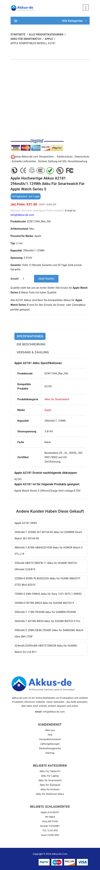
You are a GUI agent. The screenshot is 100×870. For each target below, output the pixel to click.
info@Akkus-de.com (22, 214)
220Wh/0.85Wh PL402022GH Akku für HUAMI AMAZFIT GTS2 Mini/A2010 (47, 581)
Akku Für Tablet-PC (50, 771)
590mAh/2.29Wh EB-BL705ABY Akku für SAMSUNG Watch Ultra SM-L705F (49, 633)
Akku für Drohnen (49, 789)
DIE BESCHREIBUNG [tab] (31, 344)
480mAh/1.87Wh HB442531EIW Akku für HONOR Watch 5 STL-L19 (49, 550)
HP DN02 (50, 817)
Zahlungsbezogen (50, 743)
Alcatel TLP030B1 (50, 826)
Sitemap (50, 753)
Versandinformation (50, 739)
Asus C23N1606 (50, 835)
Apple (49, 38)
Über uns (50, 730)
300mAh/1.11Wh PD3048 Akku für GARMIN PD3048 (45, 612)
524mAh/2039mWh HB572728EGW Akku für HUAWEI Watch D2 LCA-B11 (46, 648)
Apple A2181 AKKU (26, 523)
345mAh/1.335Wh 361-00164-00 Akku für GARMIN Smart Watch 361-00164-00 (48, 535)
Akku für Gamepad (50, 785)
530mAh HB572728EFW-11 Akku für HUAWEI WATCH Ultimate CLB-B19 (46, 566)
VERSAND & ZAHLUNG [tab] (33, 352)
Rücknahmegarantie (50, 748)
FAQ (50, 734)
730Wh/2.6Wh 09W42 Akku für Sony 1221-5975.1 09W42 (48, 593)
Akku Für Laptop (50, 775)
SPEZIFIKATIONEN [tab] (30, 336)
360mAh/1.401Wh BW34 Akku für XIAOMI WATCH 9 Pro (47, 621)
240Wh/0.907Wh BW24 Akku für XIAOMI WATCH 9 (44, 602)
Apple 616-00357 (50, 812)
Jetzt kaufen (46, 278)
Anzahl (15, 278)
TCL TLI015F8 (50, 830)
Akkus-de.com (59, 854)
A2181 (18, 479)
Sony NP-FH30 (50, 821)
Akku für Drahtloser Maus (50, 794)
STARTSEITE (18, 34)
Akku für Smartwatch (26, 38)
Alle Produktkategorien (46, 34)
